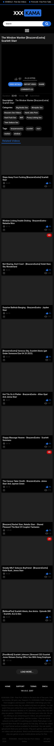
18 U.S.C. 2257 (27, 691)
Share (41, 84)
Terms (33, 686)
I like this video (16, 79)
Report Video (30, 84)
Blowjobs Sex (37, 108)
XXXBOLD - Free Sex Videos (15, 2)
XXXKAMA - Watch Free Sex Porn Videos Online (24, 740)
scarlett (30, 129)
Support (20, 686)
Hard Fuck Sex (10, 118)
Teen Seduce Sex (11, 123)
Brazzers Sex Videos (12, 113)
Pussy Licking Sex (34, 118)
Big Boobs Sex (22, 108)
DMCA (45, 686)
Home (7, 686)
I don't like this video (19, 79)
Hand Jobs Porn (31, 113)
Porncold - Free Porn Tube (41, 2)
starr (38, 129)
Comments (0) (27, 89)
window (17, 134)
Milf (21, 118)
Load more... (27, 672)
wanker (7, 134)
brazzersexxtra (17, 129)
